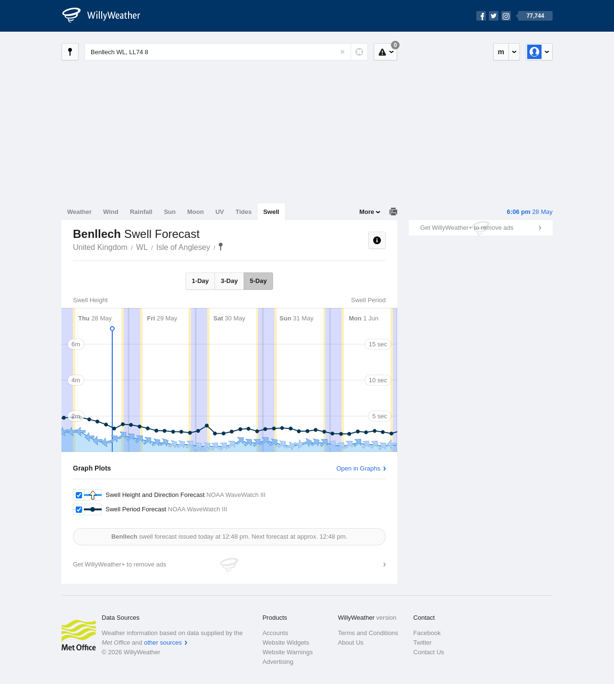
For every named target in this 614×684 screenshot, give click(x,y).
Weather (79, 211)
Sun (170, 211)
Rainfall (141, 211)
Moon (195, 211)
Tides (244, 211)
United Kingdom (100, 247)
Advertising (277, 661)
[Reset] (342, 52)
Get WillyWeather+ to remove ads (466, 227)
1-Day (200, 280)
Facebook (427, 633)
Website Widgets (285, 642)
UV (219, 211)
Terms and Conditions (368, 633)
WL (142, 247)
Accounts (275, 633)
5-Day (258, 280)
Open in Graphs (358, 468)
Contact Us (428, 652)
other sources (163, 642)
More (366, 211)
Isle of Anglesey (183, 247)
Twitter (422, 642)
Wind (110, 211)
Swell (271, 211)
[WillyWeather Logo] (106, 16)
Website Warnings (287, 652)
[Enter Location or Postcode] (226, 51)
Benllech (220, 246)
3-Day (229, 280)
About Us (350, 642)
